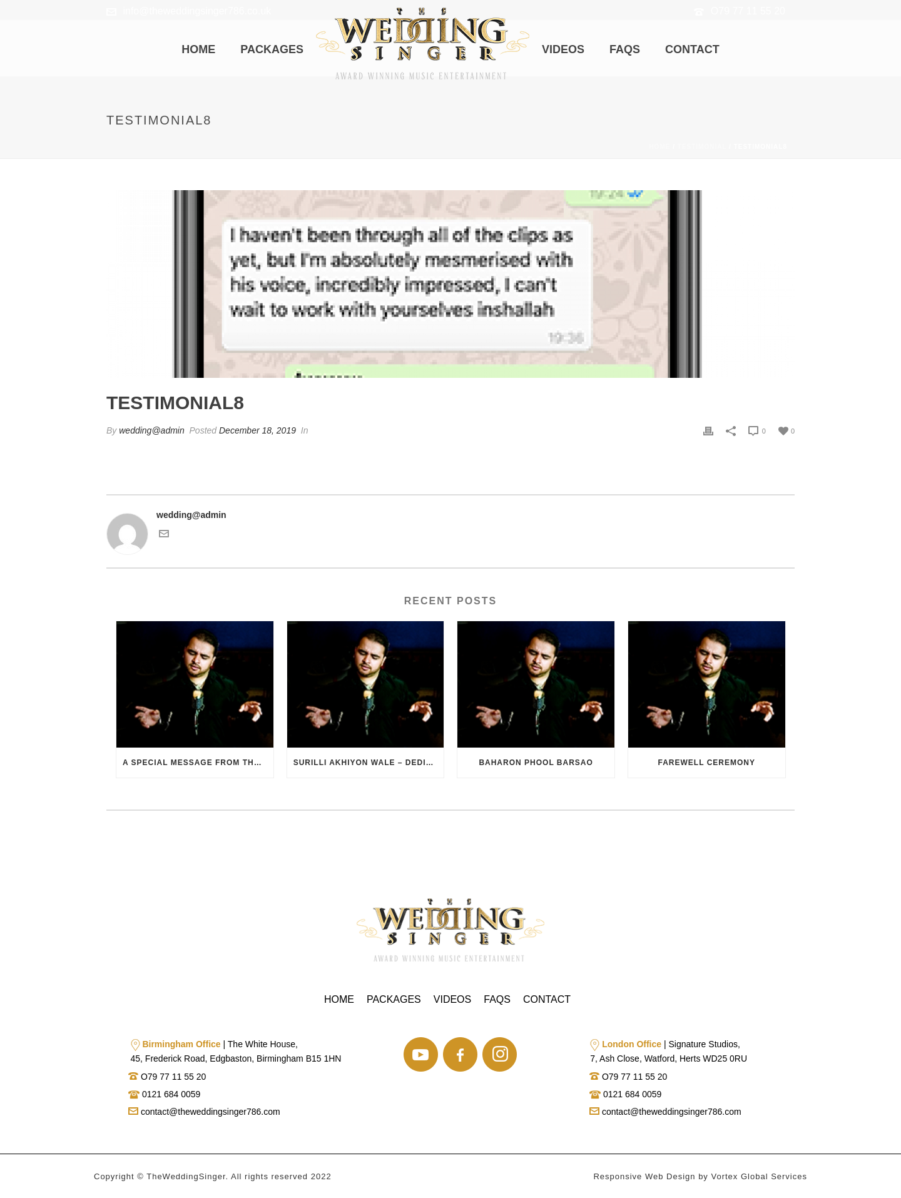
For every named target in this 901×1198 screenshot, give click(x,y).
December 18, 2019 (257, 430)
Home (198, 49)
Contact (692, 49)
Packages (271, 49)
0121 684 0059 (170, 1094)
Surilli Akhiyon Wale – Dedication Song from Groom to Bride (368, 762)
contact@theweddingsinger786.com (204, 1112)
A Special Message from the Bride (198, 762)
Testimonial (702, 146)
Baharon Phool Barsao (536, 762)
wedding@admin (152, 430)
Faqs (624, 49)
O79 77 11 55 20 (748, 11)
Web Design (670, 1176)
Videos (563, 49)
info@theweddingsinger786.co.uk (197, 11)
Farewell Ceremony (706, 762)
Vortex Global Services (759, 1176)
